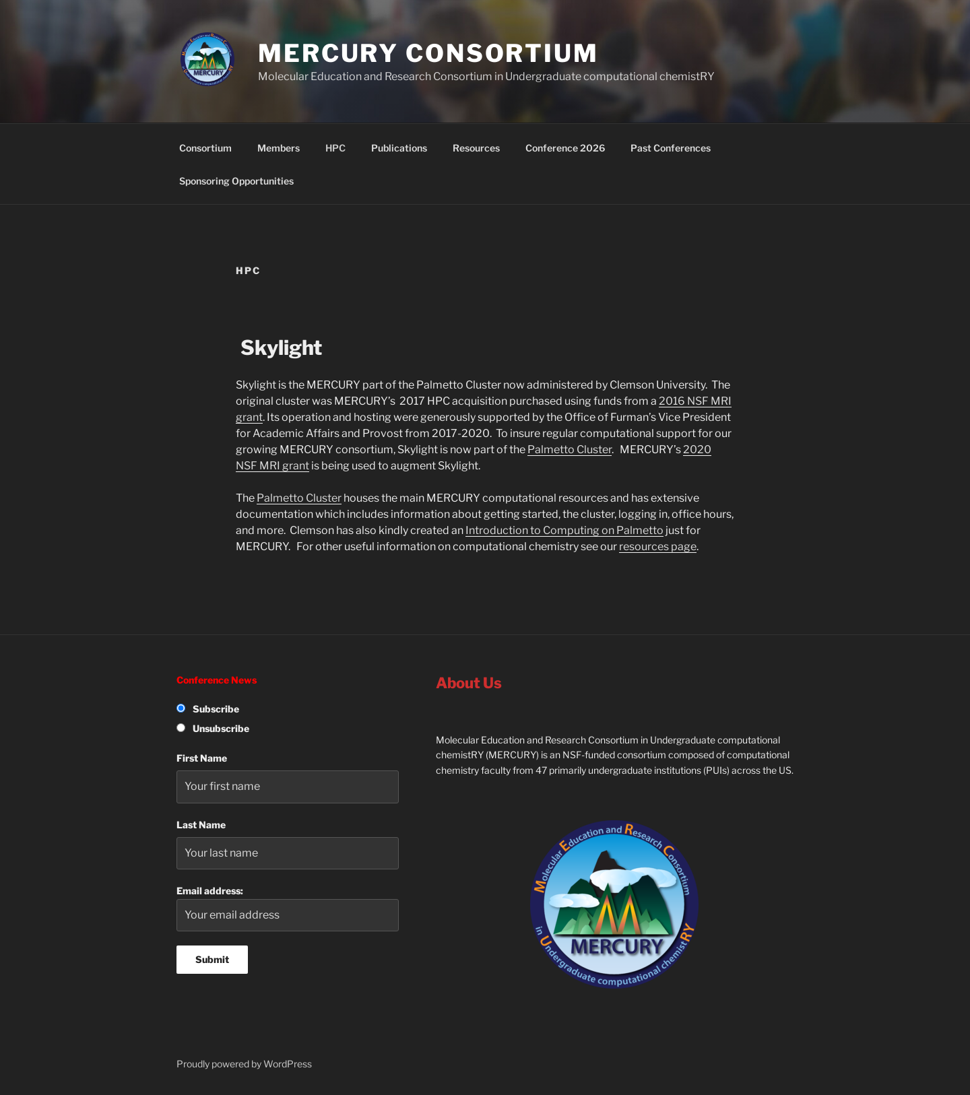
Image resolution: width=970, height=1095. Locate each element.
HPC (335, 148)
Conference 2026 (565, 148)
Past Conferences (670, 148)
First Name (201, 758)
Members (278, 148)
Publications (399, 148)
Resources (476, 148)
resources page (658, 546)
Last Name (201, 824)
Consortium (205, 148)
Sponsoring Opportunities (236, 181)
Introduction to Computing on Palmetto (564, 530)
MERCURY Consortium (428, 53)
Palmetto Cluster (569, 449)
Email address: (287, 908)
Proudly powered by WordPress (244, 1063)
